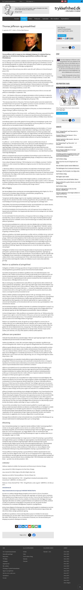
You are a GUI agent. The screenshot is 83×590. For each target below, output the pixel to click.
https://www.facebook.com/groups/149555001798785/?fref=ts (19, 490)
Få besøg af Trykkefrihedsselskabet (11, 568)
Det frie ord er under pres (9, 573)
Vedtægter (5, 561)
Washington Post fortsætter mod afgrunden (68, 171)
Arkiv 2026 (66, 551)
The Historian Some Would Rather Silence (67, 179)
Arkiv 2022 (66, 561)
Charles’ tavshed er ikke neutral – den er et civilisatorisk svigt (67, 140)
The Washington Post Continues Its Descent (67, 168)
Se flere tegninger (62, 113)
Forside (16, 19)
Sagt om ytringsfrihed (8, 570)
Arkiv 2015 (66, 578)
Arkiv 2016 (66, 575)
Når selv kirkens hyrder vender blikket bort (67, 165)
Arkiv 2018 (66, 570)
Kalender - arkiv (47, 551)
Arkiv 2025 (66, 554)
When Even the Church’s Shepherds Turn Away (67, 162)
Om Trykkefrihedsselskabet (9, 551)
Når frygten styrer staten (62, 176)
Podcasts (37, 19)
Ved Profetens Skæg (61, 159)
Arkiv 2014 (66, 580)
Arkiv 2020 (66, 566)
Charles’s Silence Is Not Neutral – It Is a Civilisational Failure (66, 136)
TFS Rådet (5, 559)
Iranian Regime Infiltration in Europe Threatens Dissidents (66, 150)
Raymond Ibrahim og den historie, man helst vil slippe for (68, 182)
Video (30, 19)
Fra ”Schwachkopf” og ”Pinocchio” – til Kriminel (66, 143)
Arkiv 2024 (66, 556)
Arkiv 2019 (66, 568)
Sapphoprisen (6, 563)
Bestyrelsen (5, 556)
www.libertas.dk (6, 487)
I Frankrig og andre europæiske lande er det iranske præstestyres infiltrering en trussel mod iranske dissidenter (68, 155)
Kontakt (5, 578)
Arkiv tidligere (67, 582)
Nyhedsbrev (65, 19)
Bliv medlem (55, 19)
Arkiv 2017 (66, 573)
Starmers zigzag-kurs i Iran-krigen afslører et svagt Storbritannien (68, 193)
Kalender (45, 19)
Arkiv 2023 (66, 559)
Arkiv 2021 (66, 563)
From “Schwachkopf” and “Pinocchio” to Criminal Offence (67, 132)
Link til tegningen (60, 110)
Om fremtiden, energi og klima (64, 147)
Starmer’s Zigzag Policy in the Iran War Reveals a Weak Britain (66, 189)
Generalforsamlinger (8, 554)
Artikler (24, 19)
